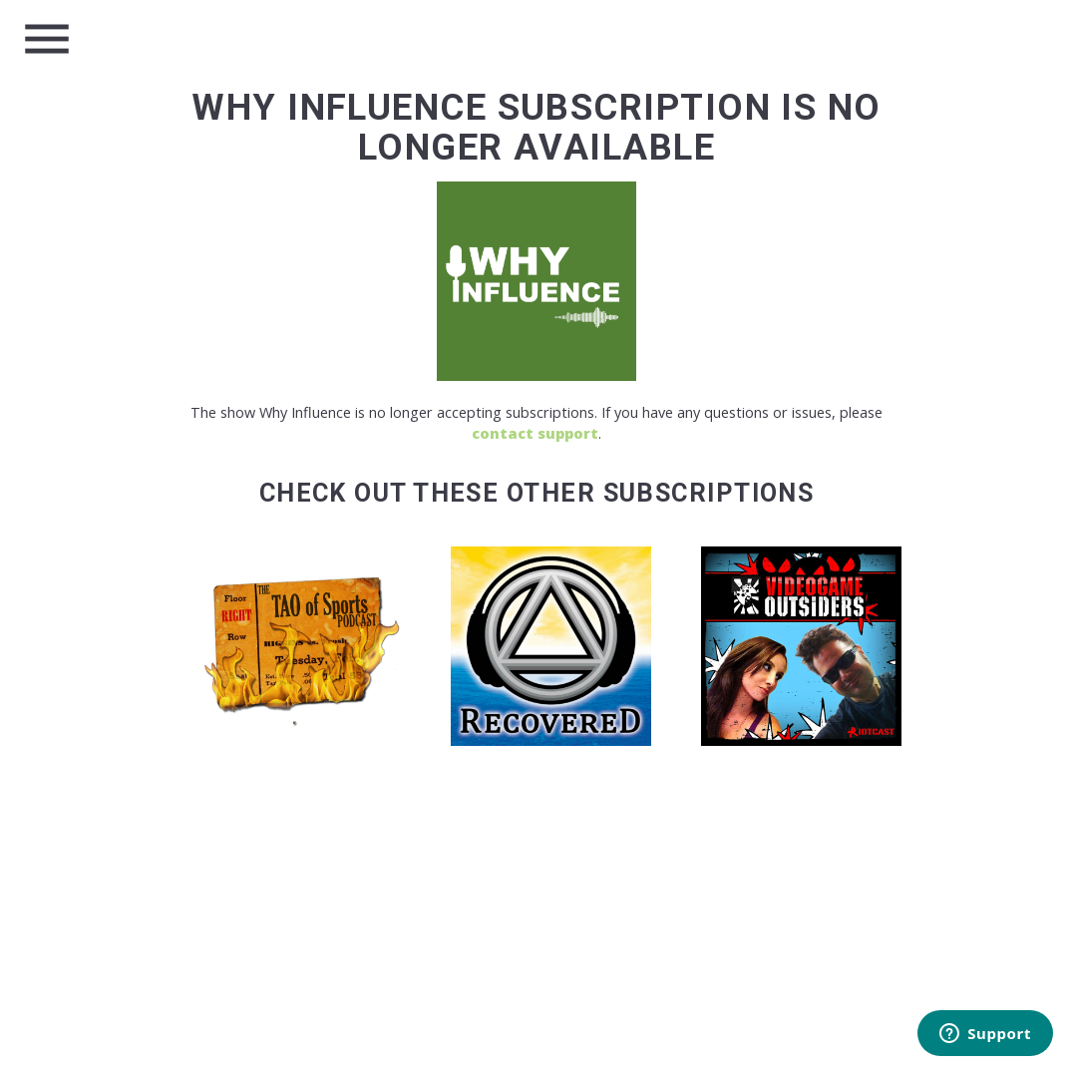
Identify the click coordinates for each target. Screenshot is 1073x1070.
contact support (535, 433)
